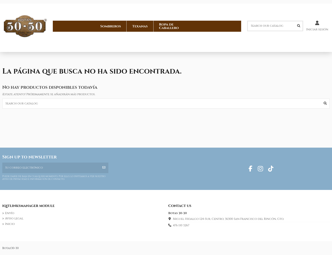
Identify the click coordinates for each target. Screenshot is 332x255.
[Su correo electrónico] (51, 168)
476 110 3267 (181, 225)
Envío (9, 213)
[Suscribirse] (103, 168)
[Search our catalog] (298, 26)
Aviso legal (14, 218)
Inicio (10, 224)
